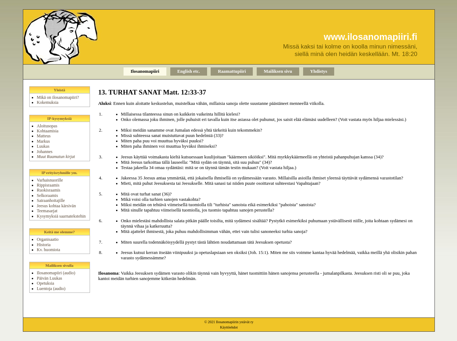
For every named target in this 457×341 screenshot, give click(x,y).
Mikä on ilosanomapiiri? (58, 97)
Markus (43, 141)
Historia (44, 244)
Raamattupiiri (232, 71)
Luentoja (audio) (51, 288)
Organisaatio (48, 239)
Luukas (43, 146)
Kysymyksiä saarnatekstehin (61, 216)
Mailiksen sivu (278, 71)
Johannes (44, 151)
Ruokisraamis (48, 190)
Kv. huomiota (48, 249)
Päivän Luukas (49, 278)
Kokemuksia (48, 102)
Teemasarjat (47, 210)
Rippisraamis (48, 185)
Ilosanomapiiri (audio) (56, 272)
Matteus (44, 135)
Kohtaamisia (48, 130)
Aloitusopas (47, 125)
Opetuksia (45, 283)
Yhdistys (318, 71)
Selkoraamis (47, 195)
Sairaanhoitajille (51, 200)
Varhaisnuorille (50, 180)
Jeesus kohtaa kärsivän (56, 205)
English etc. (188, 71)
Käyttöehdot (228, 327)
